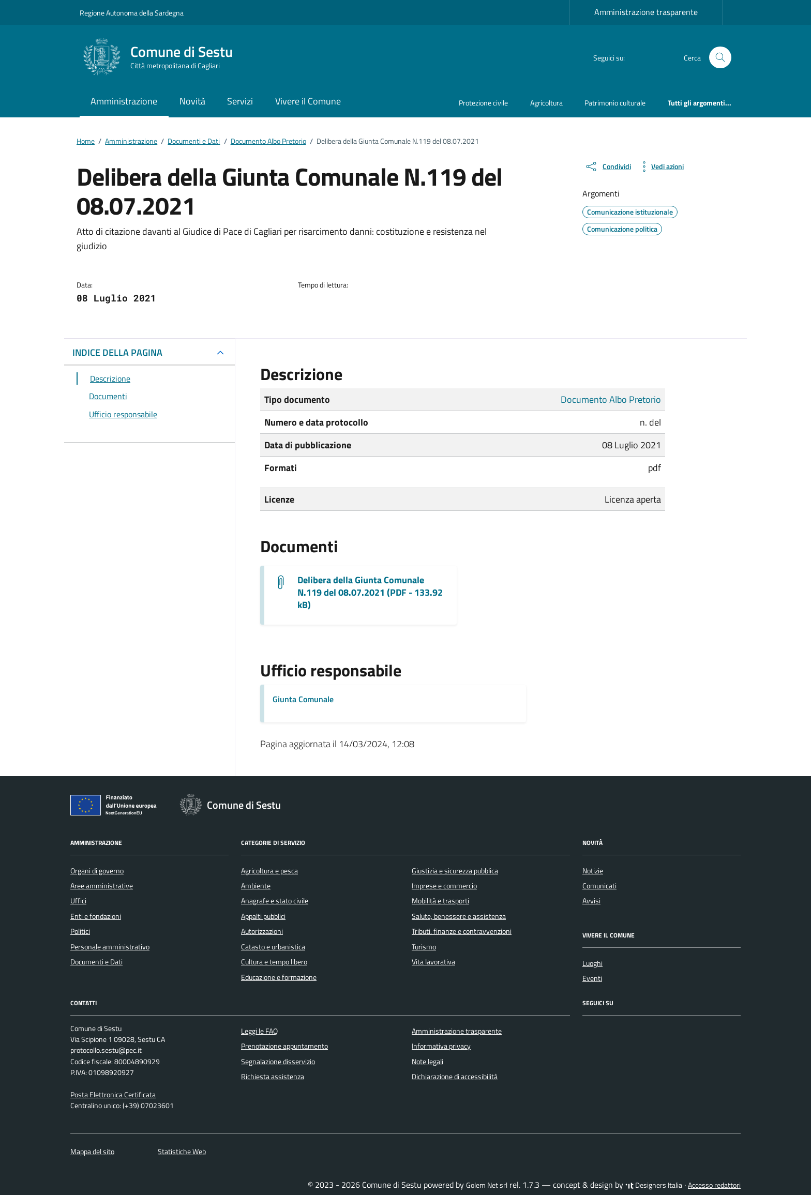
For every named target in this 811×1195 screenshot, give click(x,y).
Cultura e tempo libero (274, 961)
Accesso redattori (714, 1185)
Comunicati (599, 885)
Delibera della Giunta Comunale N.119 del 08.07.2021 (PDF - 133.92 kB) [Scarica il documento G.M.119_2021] (370, 592)
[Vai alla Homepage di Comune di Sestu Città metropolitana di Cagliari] (162, 57)
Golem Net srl (486, 1185)
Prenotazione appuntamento (284, 1046)
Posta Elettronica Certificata (113, 1094)
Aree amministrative (101, 885)
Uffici (78, 900)
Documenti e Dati (96, 961)
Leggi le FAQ (259, 1031)
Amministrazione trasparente (646, 12)
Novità (192, 101)
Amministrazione (124, 101)
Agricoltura (546, 102)
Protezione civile (483, 102)
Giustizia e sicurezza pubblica (455, 870)
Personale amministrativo (109, 946)
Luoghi (592, 963)
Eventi (592, 978)
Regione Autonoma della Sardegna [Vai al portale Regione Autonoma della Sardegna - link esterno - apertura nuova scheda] (132, 12)
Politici (80, 931)
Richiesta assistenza (272, 1076)
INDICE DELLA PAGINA (117, 352)
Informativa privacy (441, 1046)
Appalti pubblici (263, 916)
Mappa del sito (92, 1151)
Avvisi (591, 900)
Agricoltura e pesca (269, 870)
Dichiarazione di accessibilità (455, 1076)
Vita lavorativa (433, 961)
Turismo (424, 946)
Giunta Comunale (303, 699)
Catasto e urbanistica (273, 946)
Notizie (592, 870)
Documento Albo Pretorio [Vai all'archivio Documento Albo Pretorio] (611, 399)
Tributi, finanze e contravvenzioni (462, 931)
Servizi (240, 101)
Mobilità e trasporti (440, 900)
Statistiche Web (182, 1151)
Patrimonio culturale (614, 102)
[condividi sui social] (607, 166)
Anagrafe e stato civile (274, 900)
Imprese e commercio (444, 885)
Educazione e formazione (279, 977)
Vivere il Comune (308, 101)
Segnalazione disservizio (278, 1061)
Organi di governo (97, 870)
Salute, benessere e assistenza (459, 916)
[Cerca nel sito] (720, 58)
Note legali (427, 1061)
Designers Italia (653, 1185)
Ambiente (256, 885)
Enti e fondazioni (95, 916)
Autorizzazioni (262, 931)
